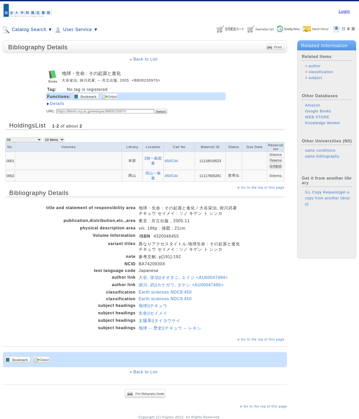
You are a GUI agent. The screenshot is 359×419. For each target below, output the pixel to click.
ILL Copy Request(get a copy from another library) (327, 198)
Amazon (312, 105)
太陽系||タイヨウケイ (159, 320)
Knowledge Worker (322, 123)
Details (57, 103)
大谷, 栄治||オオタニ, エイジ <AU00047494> (183, 277)
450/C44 (171, 161)
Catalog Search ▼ (27, 30)
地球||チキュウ (153, 306)
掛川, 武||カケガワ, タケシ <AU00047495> (181, 285)
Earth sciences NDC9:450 (165, 299)
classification (321, 72)
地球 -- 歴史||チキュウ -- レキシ (170, 328)
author (315, 66)
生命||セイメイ (153, 313)
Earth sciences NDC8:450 (165, 292)
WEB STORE (317, 117)
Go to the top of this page (262, 187)
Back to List (145, 59)
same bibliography (322, 156)
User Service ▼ (76, 30)
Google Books (318, 111)
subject (315, 78)
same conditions (320, 150)
